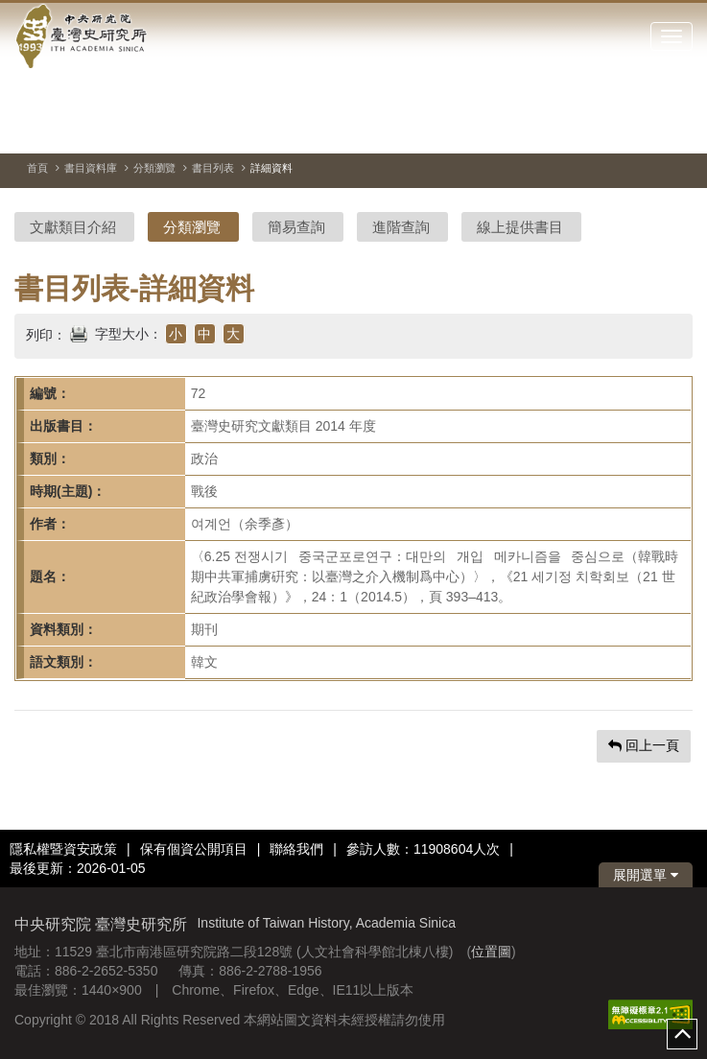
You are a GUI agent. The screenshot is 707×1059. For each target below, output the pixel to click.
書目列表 (213, 168)
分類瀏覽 (154, 168)
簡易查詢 (296, 227)
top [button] (682, 1034)
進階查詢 (401, 227)
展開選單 (645, 874)
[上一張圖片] (643, 128)
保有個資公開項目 (193, 849)
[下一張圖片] (678, 128)
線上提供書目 (520, 227)
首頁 (37, 168)
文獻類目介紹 (73, 227)
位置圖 (491, 951)
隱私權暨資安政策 (63, 849)
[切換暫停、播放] (609, 128)
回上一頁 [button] (643, 745)
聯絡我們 (296, 849)
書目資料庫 (90, 168)
